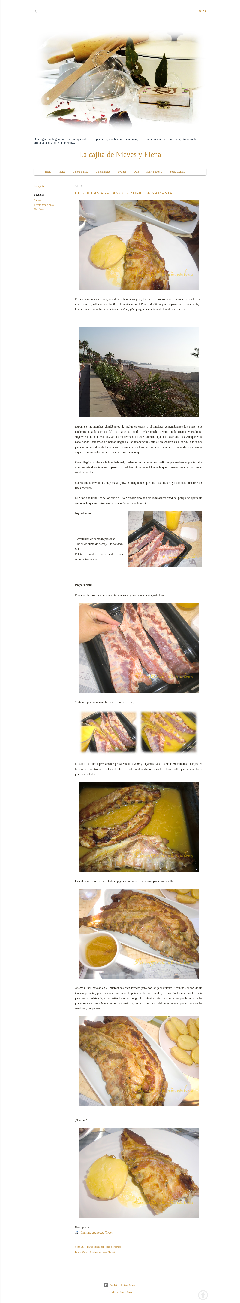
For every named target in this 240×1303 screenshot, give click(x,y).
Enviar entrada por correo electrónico (104, 1247)
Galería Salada (80, 171)
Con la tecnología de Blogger (120, 1285)
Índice (62, 171)
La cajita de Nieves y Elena (120, 154)
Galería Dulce (103, 171)
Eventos (122, 171)
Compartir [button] (39, 186)
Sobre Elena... (177, 171)
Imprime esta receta (92, 1232)
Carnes (37, 200)
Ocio (136, 171)
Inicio (48, 171)
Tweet (108, 1232)
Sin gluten (39, 209)
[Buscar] (201, 11)
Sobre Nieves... (154, 171)
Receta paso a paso (44, 204)
